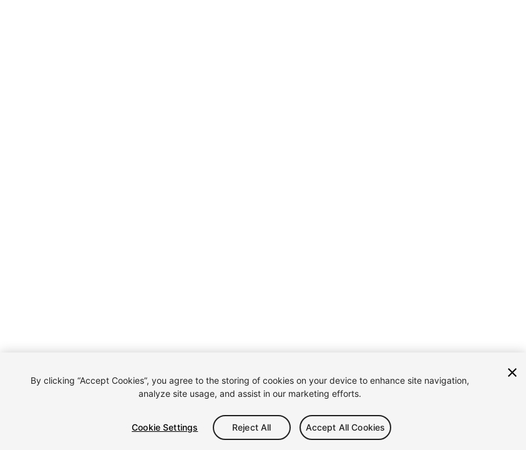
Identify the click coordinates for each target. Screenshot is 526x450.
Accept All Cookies (346, 427)
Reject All (251, 427)
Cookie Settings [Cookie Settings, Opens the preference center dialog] (165, 427)
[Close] (512, 372)
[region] (263, 401)
